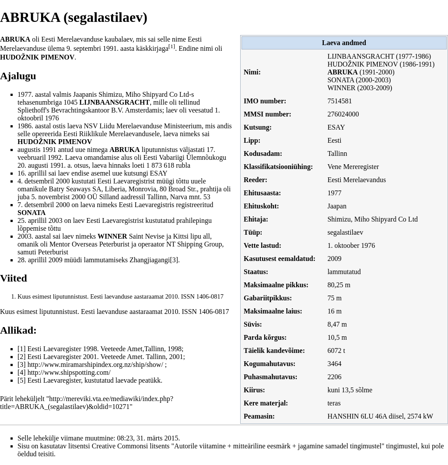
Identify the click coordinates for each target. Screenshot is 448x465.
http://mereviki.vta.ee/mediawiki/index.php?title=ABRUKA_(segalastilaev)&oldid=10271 (86, 402)
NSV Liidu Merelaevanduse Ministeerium (143, 126)
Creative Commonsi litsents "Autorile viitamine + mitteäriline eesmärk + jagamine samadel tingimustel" (238, 446)
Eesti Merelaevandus (356, 179)
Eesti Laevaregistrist (126, 181)
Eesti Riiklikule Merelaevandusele (111, 133)
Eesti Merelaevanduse (72, 39)
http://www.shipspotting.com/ (69, 372)
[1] (171, 46)
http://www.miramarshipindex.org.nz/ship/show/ (95, 364)
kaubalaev (119, 39)
